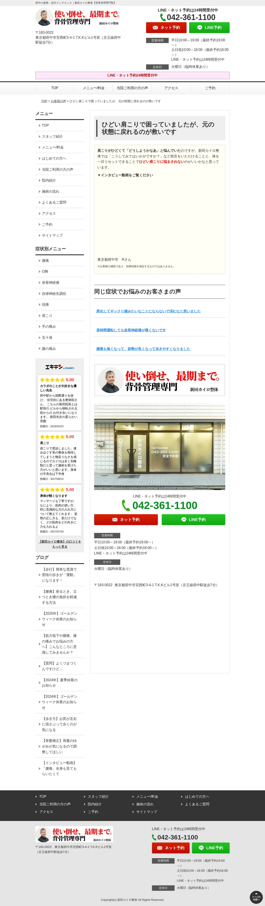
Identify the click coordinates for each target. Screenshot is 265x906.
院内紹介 (49, 180)
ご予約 (210, 88)
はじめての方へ (54, 158)
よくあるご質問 (54, 202)
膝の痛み (49, 348)
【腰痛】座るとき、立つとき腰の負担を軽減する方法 (59, 597)
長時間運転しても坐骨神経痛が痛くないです (131, 330)
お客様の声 (58, 101)
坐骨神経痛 (50, 282)
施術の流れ (50, 191)
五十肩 (47, 337)
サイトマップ (52, 235)
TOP (54, 88)
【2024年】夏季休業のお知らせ (60, 682)
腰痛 (45, 260)
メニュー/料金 (94, 88)
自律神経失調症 (54, 293)
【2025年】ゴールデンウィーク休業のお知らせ (60, 619)
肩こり (47, 315)
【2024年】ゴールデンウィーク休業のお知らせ (60, 702)
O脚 (45, 271)
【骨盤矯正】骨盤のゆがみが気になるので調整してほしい (59, 746)
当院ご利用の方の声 (132, 88)
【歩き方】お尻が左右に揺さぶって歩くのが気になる (59, 724)
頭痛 (45, 304)
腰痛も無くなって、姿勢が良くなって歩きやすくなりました (143, 349)
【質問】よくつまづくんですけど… (59, 666)
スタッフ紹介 (52, 136)
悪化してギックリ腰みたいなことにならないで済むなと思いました (148, 311)
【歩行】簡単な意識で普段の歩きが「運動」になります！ (59, 574)
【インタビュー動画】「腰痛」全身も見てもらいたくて (59, 768)
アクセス (171, 88)
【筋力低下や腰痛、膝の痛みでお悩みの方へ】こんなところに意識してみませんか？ (59, 644)
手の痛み (49, 326)
